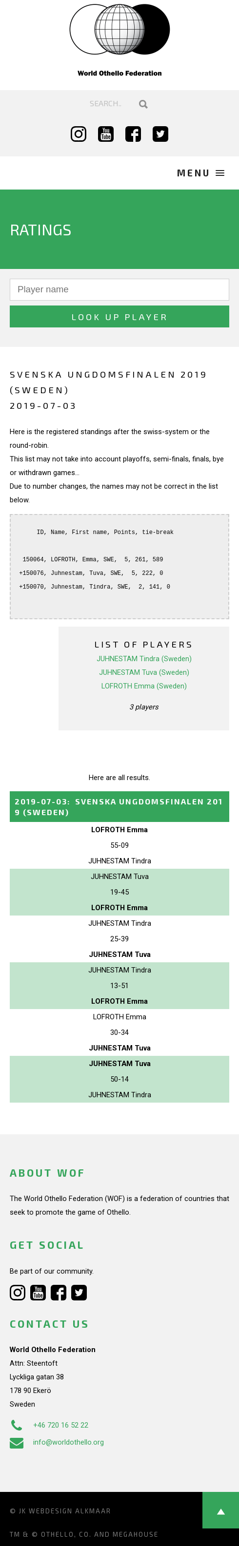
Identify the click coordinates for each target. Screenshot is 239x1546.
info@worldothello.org (57, 1442)
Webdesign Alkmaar (70, 1511)
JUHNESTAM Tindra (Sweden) (144, 658)
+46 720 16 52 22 (49, 1425)
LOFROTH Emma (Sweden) (144, 686)
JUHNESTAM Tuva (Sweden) (144, 672)
